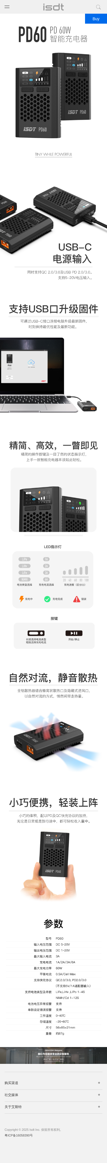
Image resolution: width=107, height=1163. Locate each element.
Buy (95, 19)
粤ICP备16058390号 (19, 1135)
